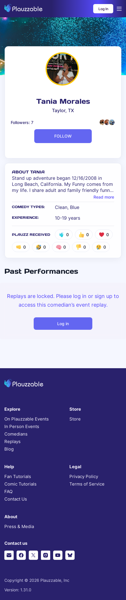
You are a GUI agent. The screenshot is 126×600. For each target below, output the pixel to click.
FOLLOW (63, 136)
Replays (12, 441)
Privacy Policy (83, 476)
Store (75, 419)
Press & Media (19, 526)
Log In (103, 9)
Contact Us (15, 499)
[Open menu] (119, 9)
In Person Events (21, 426)
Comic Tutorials (20, 484)
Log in (63, 323)
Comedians (16, 434)
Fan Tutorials (17, 476)
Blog (9, 449)
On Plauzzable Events (26, 419)
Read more (103, 197)
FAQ (8, 491)
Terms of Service (87, 484)
